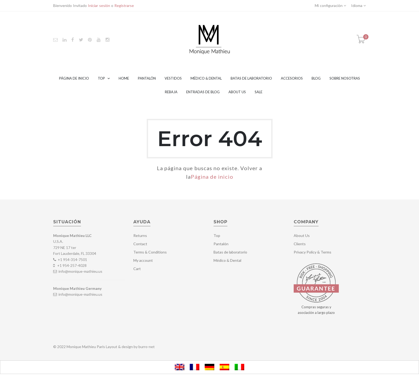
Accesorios (292, 78)
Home (124, 78)
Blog (316, 78)
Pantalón (147, 78)
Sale (258, 92)
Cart (137, 268)
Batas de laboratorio (251, 78)
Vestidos (173, 78)
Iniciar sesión (99, 5)
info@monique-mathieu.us (80, 271)
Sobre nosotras (344, 78)
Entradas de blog (203, 92)
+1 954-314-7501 (72, 259)
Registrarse (124, 5)
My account (143, 260)
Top (101, 78)
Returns (140, 235)
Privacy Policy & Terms (312, 252)
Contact (140, 243)
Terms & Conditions (150, 252)
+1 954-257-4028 (72, 265)
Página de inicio (74, 78)
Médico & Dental (206, 78)
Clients (300, 243)
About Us (237, 92)
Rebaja (171, 92)
